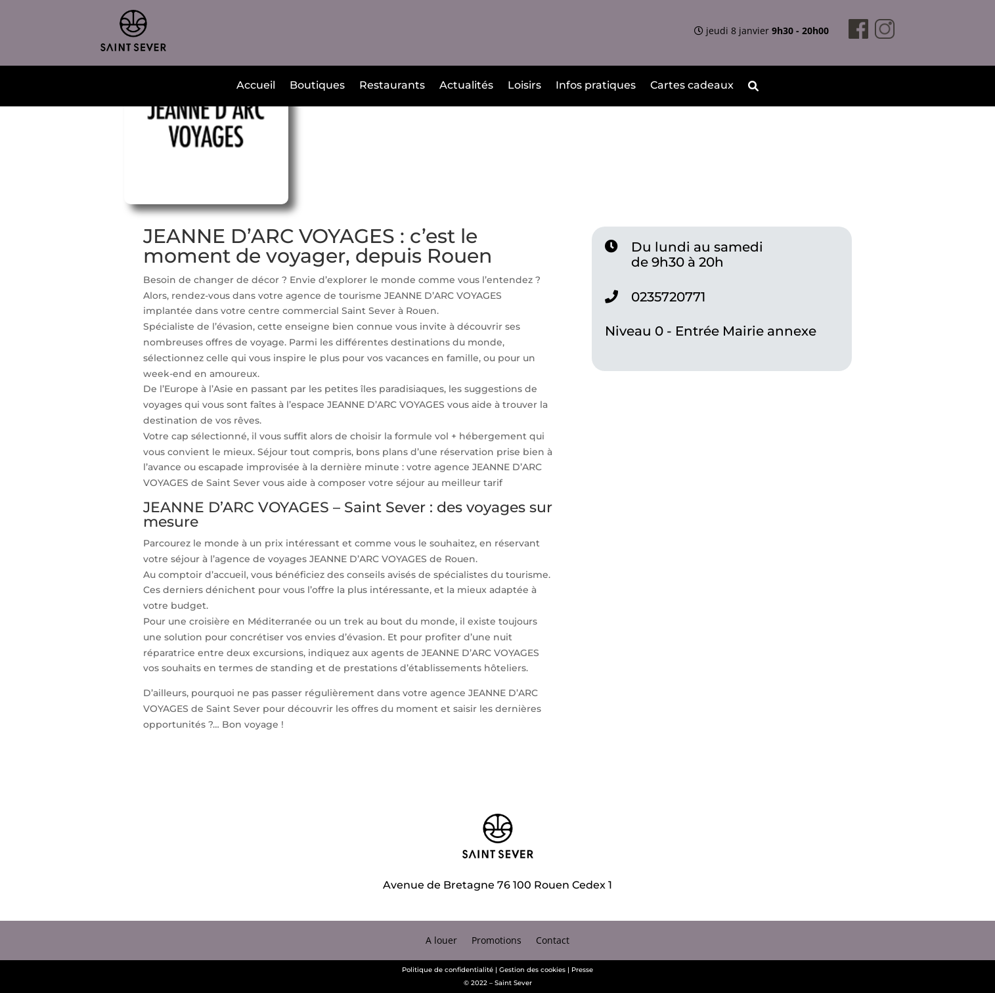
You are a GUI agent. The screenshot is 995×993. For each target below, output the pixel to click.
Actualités (466, 86)
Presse (582, 969)
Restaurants (392, 86)
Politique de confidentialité (447, 969)
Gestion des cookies (532, 969)
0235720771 (668, 297)
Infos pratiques (596, 86)
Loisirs (524, 86)
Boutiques (317, 86)
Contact (552, 941)
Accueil (255, 86)
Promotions (496, 941)
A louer (441, 941)
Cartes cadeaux (692, 86)
